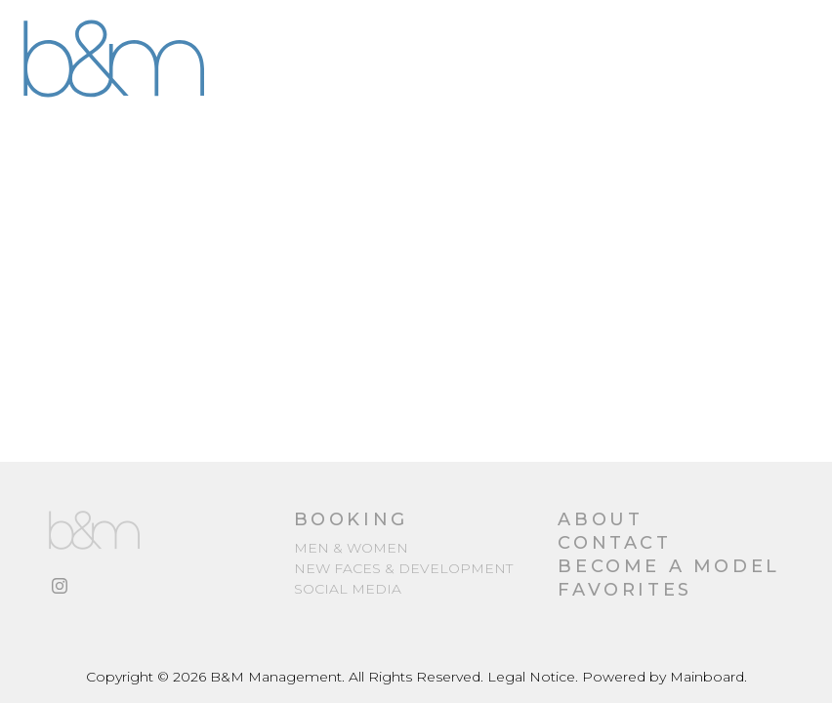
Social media (347, 589)
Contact (614, 543)
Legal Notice (531, 676)
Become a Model (668, 566)
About (600, 519)
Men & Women (351, 548)
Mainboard (707, 676)
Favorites (624, 589)
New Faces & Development (403, 568)
